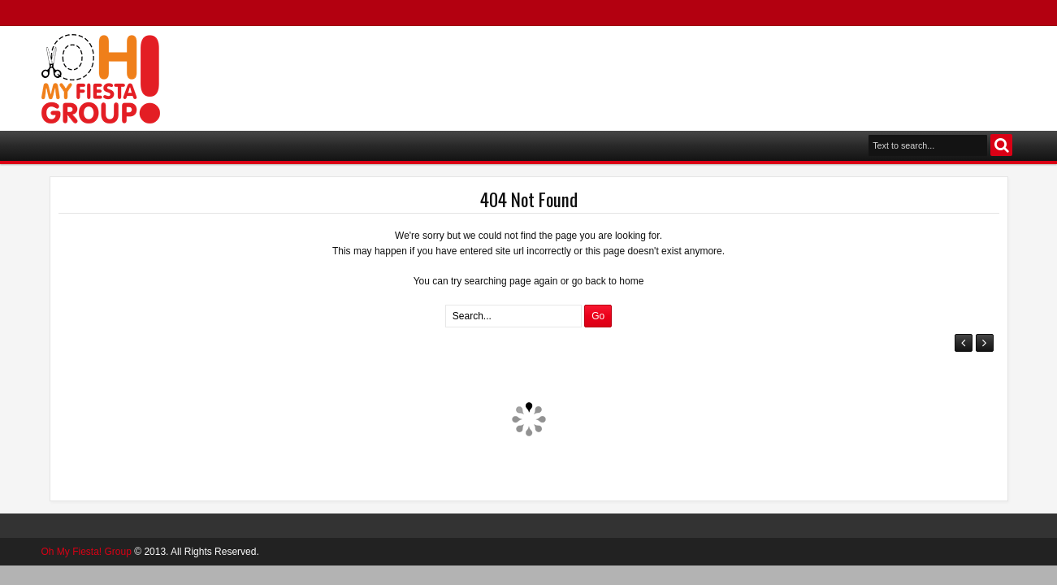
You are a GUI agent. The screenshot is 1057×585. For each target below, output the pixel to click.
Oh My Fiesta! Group (86, 551)
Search (1001, 145)
